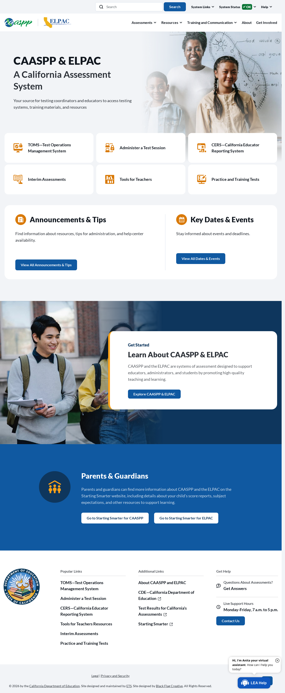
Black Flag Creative (169, 686)
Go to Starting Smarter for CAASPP (115, 518)
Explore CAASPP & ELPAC (154, 394)
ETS (129, 686)
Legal (95, 676)
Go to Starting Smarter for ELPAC (186, 518)
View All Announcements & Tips (46, 265)
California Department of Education (54, 686)
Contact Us (230, 621)
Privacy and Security (115, 676)
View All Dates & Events (201, 258)
